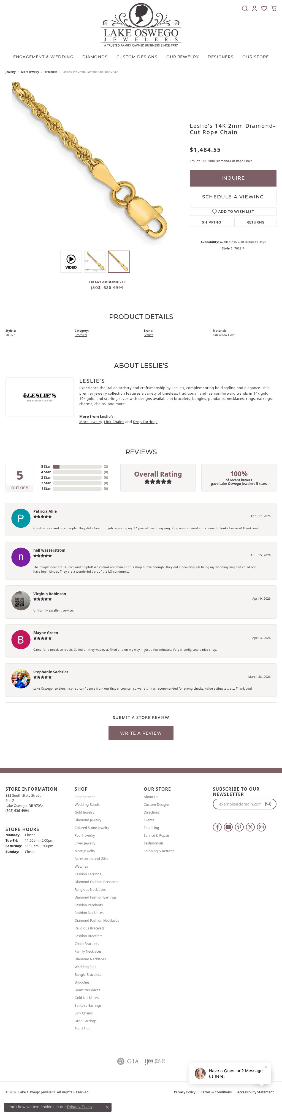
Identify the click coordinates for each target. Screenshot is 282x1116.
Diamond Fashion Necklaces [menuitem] (97, 920)
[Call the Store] (17, 810)
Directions (152, 812)
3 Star (46, 477)
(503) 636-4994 (107, 287)
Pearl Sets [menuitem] (82, 1028)
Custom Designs (156, 804)
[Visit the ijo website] (155, 1061)
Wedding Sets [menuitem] (85, 966)
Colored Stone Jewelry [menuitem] (92, 827)
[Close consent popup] (107, 1107)
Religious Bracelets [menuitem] (89, 928)
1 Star (46, 488)
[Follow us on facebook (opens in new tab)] (217, 827)
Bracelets (51, 72)
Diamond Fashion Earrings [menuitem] (95, 897)
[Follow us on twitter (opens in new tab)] (250, 827)
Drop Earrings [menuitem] (86, 1021)
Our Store (255, 56)
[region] (95, 165)
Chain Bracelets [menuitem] (87, 943)
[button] (245, 8)
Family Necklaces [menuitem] (88, 951)
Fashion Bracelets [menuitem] (88, 936)
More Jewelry (30, 72)
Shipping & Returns (159, 851)
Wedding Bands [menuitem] (87, 804)
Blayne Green (45, 632)
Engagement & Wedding (43, 56)
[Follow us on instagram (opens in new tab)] (261, 827)
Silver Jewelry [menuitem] (85, 843)
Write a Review (141, 733)
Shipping (211, 222)
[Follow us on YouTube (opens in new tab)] (228, 827)
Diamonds (95, 56)
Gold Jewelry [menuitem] (84, 812)
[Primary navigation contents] (141, 55)
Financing (151, 827)
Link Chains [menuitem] (84, 1013)
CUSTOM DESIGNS (137, 56)
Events (149, 820)
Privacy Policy (185, 1092)
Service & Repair (156, 835)
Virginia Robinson (49, 593)
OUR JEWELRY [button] (182, 56)
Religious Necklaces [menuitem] (90, 889)
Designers (221, 56)
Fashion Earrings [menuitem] (88, 874)
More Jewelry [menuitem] (85, 851)
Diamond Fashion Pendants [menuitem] (96, 881)
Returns (255, 222)
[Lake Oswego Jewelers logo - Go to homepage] (141, 24)
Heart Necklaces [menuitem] (87, 990)
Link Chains (114, 421)
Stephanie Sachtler (50, 671)
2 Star (46, 483)
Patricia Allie (45, 511)
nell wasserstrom (49, 550)
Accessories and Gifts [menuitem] (91, 858)
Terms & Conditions (216, 1092)
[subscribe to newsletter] (268, 804)
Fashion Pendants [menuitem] (89, 905)
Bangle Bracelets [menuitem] (88, 974)
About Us (151, 797)
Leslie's (148, 335)
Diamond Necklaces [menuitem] (90, 959)
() (106, 466)
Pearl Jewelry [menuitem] (85, 835)
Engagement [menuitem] (85, 797)
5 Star (46, 466)
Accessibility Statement (255, 1092)
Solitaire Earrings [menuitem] (88, 1005)
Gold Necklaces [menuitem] (87, 997)
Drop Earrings (145, 421)
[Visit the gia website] (128, 1061)
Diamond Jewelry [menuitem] (88, 820)
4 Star (46, 472)
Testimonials (154, 843)
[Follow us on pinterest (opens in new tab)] (239, 827)
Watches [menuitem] (81, 866)
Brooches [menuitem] (82, 982)
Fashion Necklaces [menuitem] (89, 912)
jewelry (11, 72)
